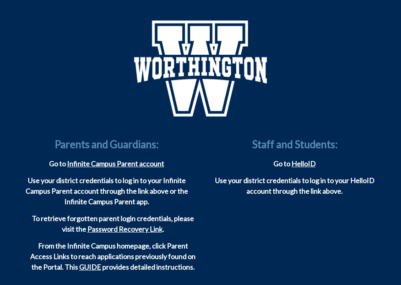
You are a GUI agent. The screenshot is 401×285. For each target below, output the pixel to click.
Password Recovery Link (125, 229)
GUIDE (90, 267)
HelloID (303, 163)
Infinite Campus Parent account (115, 163)
